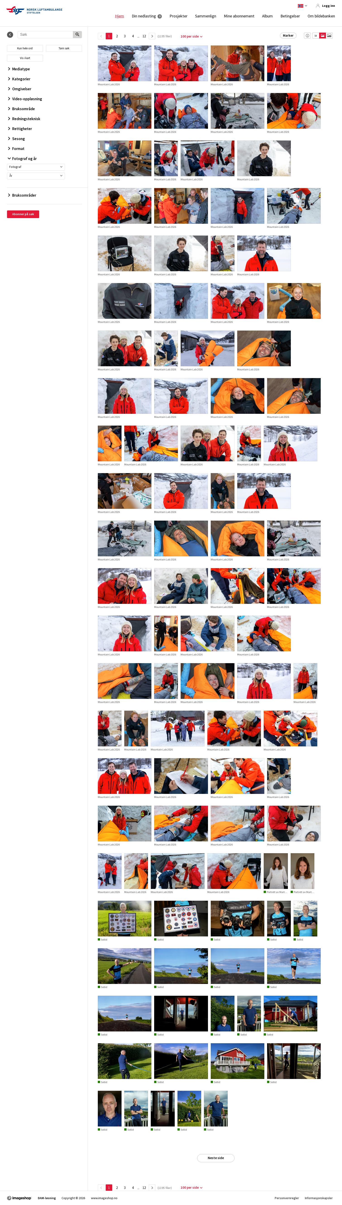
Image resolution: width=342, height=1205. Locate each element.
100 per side (190, 36)
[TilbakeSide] (101, 36)
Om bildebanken (321, 16)
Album (267, 16)
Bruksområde (21, 108)
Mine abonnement (239, 16)
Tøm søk (64, 48)
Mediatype (19, 69)
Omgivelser (19, 88)
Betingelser (290, 16)
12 (144, 36)
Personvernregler (287, 1198)
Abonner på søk (23, 214)
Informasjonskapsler (319, 1198)
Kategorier (19, 78)
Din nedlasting (144, 16)
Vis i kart (25, 58)
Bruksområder (22, 195)
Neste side (216, 1158)
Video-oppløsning (25, 98)
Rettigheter (20, 128)
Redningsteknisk (24, 118)
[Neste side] (152, 36)
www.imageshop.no (104, 1198)
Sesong (16, 138)
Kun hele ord (25, 48)
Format (16, 148)
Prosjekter (178, 16)
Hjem (119, 16)
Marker (288, 35)
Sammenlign (205, 16)
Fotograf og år (22, 158)
